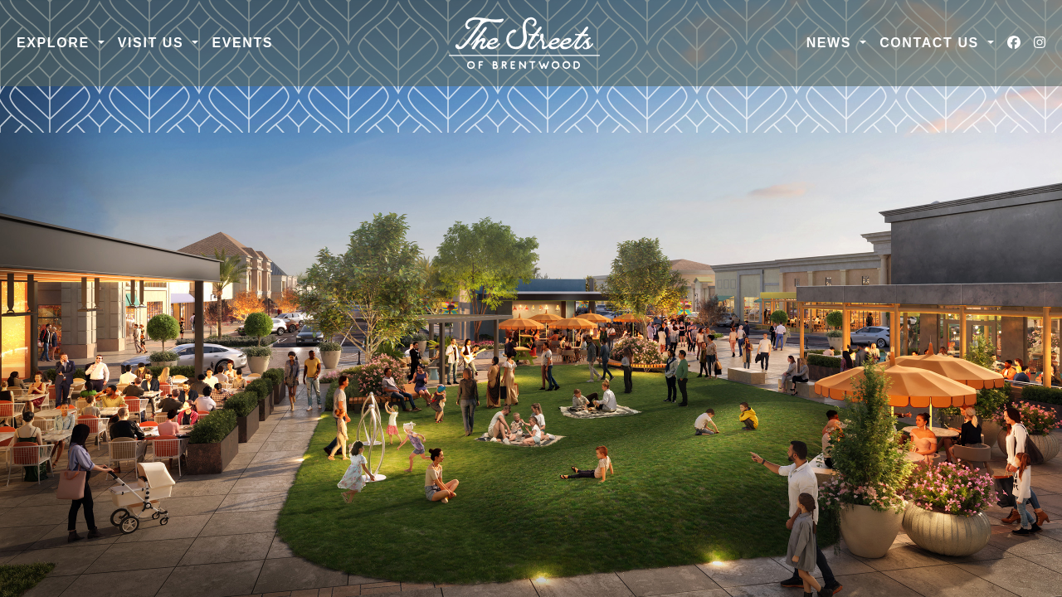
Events (242, 43)
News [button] (831, 43)
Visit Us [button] (153, 43)
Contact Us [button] (931, 43)
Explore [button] (56, 43)
